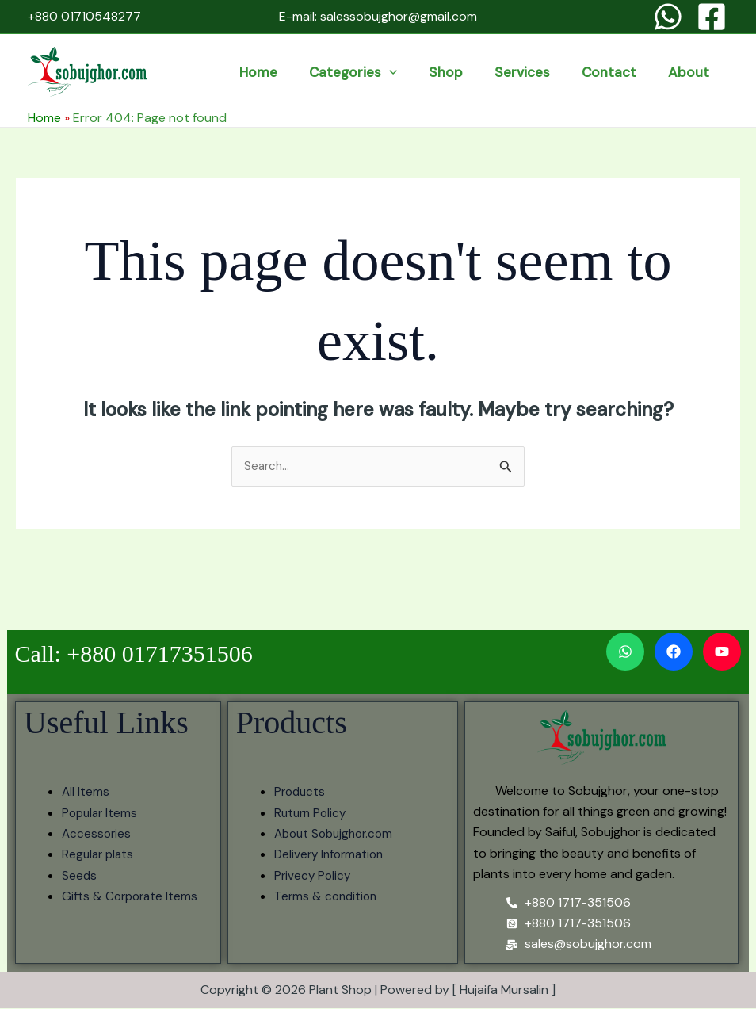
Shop (507, 72)
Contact (635, 72)
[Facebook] (711, 16)
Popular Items (101, 813)
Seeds (79, 876)
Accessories (97, 834)
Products (301, 793)
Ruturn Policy (312, 813)
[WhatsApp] (668, 16)
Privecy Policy (313, 876)
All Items (86, 793)
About (697, 72)
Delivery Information (332, 855)
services (566, 72)
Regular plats (99, 855)
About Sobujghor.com (337, 834)
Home (354, 72)
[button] (467, 72)
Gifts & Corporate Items (132, 897)
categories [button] (431, 72)
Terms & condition (327, 897)
